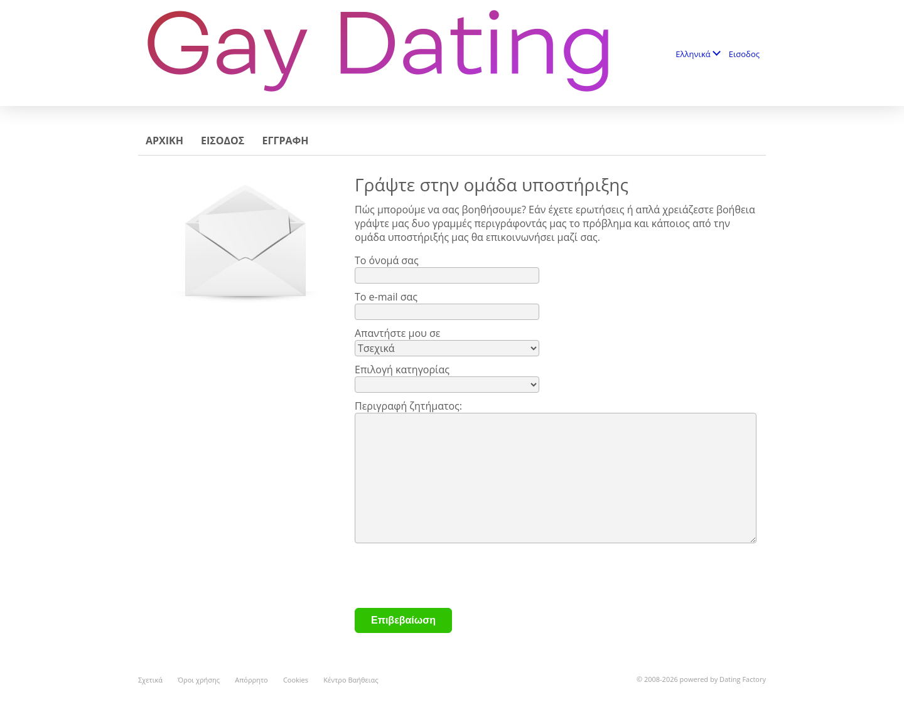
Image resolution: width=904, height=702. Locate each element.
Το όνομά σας (387, 260)
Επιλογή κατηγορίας (402, 369)
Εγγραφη (285, 140)
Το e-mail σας (386, 297)
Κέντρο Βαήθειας (350, 679)
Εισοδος (744, 54)
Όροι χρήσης (199, 679)
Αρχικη (164, 140)
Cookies (295, 679)
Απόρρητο (251, 679)
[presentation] (450, 577)
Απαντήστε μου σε (397, 333)
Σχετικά (150, 679)
